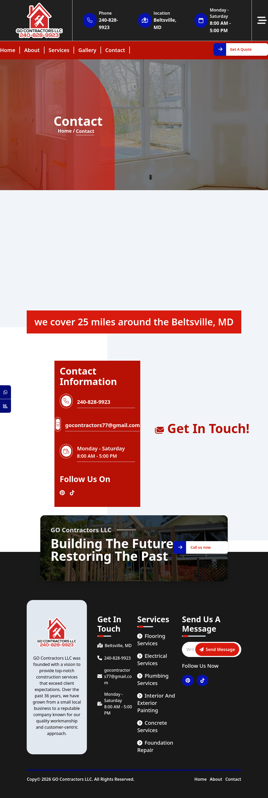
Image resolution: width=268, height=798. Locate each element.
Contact (233, 779)
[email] (114, 676)
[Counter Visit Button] (5, 406)
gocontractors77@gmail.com (102, 425)
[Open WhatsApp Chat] (5, 392)
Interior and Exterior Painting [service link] (156, 703)
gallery (87, 50)
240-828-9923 (93, 401)
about (32, 50)
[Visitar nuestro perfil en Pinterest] (62, 492)
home (7, 50)
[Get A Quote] (241, 49)
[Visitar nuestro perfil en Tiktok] (72, 492)
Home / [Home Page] (66, 131)
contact (115, 50)
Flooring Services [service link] (151, 639)
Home (200, 779)
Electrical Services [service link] (152, 659)
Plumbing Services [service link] (153, 679)
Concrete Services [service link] (152, 726)
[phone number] (114, 658)
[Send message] (217, 649)
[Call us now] (201, 547)
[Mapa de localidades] (134, 255)
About (216, 779)
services (59, 50)
